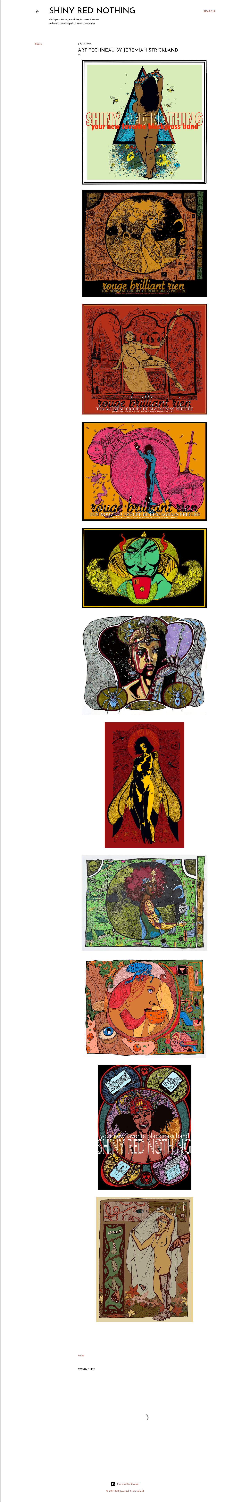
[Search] (209, 11)
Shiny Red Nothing (92, 11)
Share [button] (38, 44)
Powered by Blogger (125, 1484)
